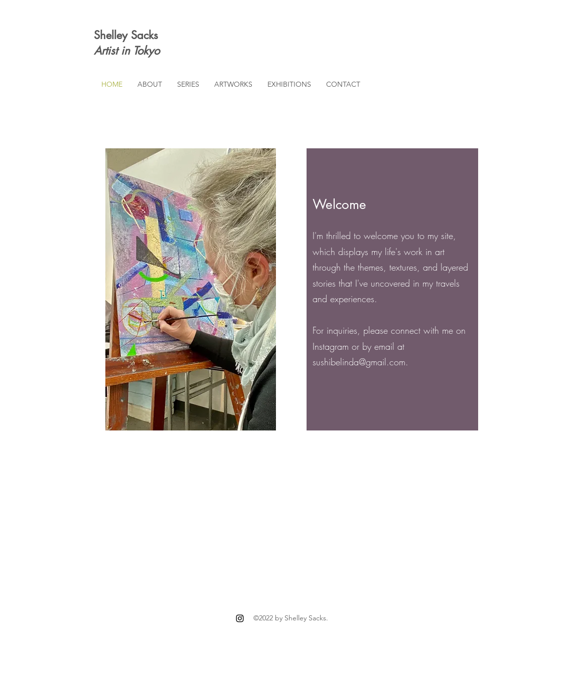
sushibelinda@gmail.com (359, 362)
